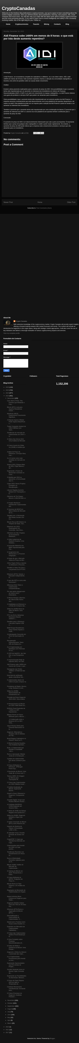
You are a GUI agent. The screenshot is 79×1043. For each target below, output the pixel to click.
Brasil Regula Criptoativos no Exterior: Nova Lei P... (16, 739)
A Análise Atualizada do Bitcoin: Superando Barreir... (14, 788)
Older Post (71, 202)
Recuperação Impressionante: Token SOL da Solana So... (15, 642)
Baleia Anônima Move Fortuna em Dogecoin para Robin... (16, 898)
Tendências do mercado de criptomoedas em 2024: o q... (16, 434)
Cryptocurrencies (21, 24)
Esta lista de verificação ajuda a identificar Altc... (15, 676)
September (11, 1006)
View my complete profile (11, 333)
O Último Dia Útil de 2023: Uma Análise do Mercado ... (16, 440)
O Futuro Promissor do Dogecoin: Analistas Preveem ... (14, 995)
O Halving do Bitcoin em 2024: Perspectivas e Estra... (15, 872)
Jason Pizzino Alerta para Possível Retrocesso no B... (15, 727)
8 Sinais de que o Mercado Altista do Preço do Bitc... (16, 559)
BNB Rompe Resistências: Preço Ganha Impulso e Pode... (15, 629)
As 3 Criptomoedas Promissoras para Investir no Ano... (16, 958)
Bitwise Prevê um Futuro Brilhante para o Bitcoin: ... (16, 715)
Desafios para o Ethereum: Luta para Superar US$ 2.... (15, 623)
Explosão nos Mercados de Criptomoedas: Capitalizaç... (16, 928)
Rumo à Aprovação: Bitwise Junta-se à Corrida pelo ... (16, 755)
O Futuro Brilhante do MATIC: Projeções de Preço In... (15, 879)
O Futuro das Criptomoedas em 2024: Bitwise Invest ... (16, 783)
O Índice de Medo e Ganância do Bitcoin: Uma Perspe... (16, 947)
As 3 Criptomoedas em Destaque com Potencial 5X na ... (16, 648)
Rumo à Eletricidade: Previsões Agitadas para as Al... (15, 860)
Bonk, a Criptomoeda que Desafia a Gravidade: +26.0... (15, 749)
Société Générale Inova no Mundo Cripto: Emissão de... (15, 971)
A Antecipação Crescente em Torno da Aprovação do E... (16, 636)
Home (8, 24)
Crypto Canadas (21, 321)
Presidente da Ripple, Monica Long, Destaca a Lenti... (16, 687)
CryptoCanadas (18, 8)
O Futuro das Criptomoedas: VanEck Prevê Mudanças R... (16, 934)
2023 (7, 396)
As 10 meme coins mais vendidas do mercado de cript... (16, 459)
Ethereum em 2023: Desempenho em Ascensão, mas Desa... (15, 528)
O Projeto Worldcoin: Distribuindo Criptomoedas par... (16, 504)
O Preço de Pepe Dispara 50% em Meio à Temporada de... (15, 982)
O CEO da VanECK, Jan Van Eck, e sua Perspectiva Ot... (16, 655)
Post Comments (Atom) (44, 208)
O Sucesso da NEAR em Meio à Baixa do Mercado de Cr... (16, 511)
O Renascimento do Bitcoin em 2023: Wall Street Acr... (16, 704)
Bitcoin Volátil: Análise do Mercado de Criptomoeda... (15, 866)
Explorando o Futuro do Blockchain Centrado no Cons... (15, 472)
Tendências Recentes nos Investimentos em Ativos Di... (15, 853)
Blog (67, 24)
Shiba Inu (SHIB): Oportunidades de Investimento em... (14, 692)
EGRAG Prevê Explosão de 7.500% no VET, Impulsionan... (16, 710)
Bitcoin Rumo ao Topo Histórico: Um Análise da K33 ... (16, 885)
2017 (7, 1032)
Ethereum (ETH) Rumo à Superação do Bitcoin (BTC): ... (15, 911)
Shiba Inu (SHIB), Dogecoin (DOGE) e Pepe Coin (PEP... (16, 817)
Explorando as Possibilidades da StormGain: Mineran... (16, 976)
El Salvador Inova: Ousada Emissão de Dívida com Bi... (15, 834)
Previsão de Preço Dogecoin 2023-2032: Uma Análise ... (16, 699)
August (9, 1009)
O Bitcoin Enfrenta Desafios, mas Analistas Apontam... (16, 744)
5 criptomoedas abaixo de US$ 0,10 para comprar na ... (16, 681)
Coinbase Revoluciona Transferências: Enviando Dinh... (16, 988)
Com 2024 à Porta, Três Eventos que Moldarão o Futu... (16, 402)
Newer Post (8, 202)
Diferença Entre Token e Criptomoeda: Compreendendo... (15, 586)
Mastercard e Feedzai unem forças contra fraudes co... (16, 923)
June (9, 1014)
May (9, 1017)
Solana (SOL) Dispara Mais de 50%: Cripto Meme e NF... (16, 466)
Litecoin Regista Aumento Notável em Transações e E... (16, 491)
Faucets (36, 24)
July (8, 1012)
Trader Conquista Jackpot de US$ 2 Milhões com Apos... (16, 428)
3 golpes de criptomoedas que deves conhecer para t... (16, 760)
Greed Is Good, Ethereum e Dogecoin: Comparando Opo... (16, 795)
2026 (7, 387)
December (11, 398)
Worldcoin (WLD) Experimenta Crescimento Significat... (16, 415)
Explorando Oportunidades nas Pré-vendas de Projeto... (15, 964)
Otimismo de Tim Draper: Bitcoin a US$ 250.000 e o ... (16, 498)
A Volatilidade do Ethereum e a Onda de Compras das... (16, 605)
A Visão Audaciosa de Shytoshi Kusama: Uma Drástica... (15, 541)
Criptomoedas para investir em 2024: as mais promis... (15, 847)
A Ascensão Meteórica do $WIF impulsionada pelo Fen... (15, 547)
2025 (7, 390)
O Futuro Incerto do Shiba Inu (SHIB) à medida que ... (16, 447)
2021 (7, 1029)
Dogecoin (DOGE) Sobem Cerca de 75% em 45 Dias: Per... (16, 904)
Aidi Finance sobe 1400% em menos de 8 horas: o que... (16, 665)
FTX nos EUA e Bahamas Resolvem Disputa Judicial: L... (15, 616)
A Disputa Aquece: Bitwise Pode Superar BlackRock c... (16, 421)
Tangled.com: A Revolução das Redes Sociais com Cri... (15, 517)
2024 (7, 393)
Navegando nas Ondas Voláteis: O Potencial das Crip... (16, 670)
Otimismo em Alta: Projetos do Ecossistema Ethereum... (16, 534)
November (11, 1000)
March (9, 1023)
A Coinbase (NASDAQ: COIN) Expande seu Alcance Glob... (14, 806)
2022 (7, 1027)
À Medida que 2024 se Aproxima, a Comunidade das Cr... (16, 479)
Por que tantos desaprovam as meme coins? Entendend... (16, 593)
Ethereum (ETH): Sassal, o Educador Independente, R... (16, 575)
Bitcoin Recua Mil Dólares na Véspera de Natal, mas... (16, 523)
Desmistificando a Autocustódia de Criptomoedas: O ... (14, 917)
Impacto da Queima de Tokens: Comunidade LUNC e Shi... (14, 828)
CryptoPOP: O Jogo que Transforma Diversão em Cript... (16, 841)
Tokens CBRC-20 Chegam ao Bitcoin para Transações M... (15, 777)
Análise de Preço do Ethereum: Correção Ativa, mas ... (16, 453)
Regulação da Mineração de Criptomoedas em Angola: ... (16, 891)
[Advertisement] (20, 232)
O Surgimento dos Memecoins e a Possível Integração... (16, 553)
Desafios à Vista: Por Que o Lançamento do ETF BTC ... (16, 569)
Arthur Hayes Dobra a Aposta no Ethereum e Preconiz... (16, 564)
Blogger (52, 1038)
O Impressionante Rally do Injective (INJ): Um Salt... (16, 660)
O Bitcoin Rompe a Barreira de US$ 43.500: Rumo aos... (16, 599)
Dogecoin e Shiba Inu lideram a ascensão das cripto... (16, 953)
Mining (46, 24)
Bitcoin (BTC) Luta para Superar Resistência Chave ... (14, 408)
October (10, 1003)
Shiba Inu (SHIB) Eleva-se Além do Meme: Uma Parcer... (15, 610)
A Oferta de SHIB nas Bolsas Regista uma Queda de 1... (16, 811)
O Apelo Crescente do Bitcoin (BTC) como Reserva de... (16, 822)
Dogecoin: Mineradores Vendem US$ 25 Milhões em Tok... (16, 733)
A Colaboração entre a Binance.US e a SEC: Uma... (15, 721)
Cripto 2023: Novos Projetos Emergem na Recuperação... (16, 485)
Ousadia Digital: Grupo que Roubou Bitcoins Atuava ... (16, 800)
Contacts (57, 24)
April (9, 1020)
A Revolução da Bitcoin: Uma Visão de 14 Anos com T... (16, 772)
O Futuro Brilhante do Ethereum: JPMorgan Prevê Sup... (15, 766)
